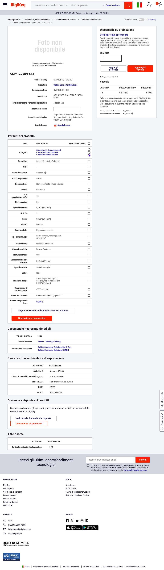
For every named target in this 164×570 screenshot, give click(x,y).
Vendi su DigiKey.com (12, 492)
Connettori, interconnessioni (37, 19)
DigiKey (6, 485)
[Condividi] (151, 19)
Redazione (7, 505)
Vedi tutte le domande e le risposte (33, 418)
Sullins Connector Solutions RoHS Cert (54, 347)
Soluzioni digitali (10, 502)
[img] (18, 5)
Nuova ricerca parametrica (31, 318)
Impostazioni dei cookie (135, 567)
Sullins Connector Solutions (65, 85)
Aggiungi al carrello (140, 68)
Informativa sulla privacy (135, 470)
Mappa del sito (9, 499)
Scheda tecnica (61, 125)
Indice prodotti (14, 19)
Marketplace (8, 488)
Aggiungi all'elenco (113, 68)
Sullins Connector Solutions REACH (53, 350)
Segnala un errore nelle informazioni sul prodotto (43, 310)
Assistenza (70, 485)
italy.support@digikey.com (17, 529)
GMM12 (39, 302)
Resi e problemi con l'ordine (77, 495)
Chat (7, 520)
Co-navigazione (12, 533)
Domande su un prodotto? (29, 423)
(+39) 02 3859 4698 (14, 525)
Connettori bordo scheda (65, 19)
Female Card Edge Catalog (49, 342)
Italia (25, 567)
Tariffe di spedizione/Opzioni (78, 492)
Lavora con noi (9, 495)
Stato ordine (71, 488)
